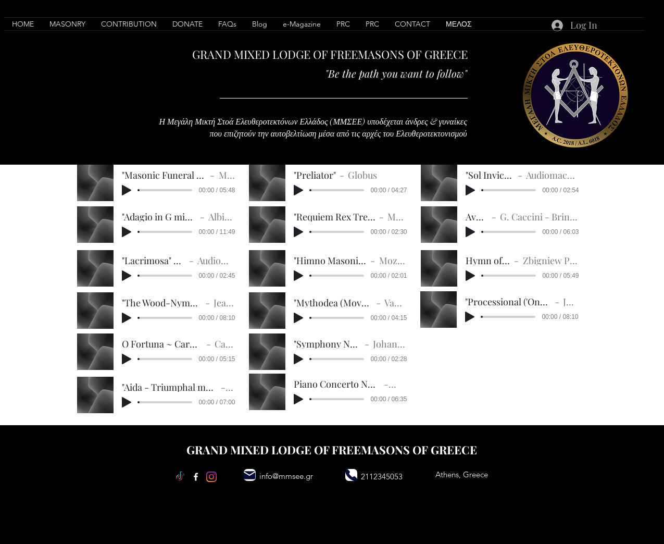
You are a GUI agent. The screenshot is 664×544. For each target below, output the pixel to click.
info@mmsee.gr (286, 476)
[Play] (126, 190)
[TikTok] (180, 477)
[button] (129, 24)
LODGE (291, 54)
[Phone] (351, 475)
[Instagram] (211, 477)
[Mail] (250, 475)
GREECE (446, 54)
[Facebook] (196, 477)
